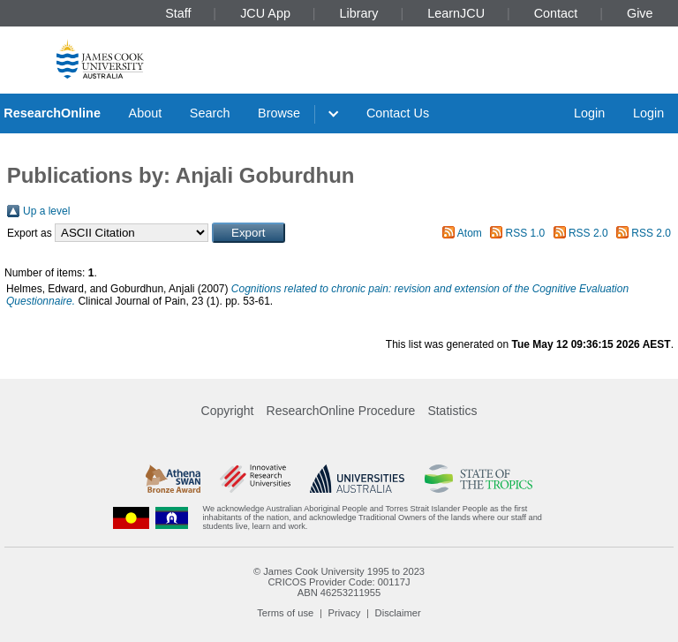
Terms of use (285, 613)
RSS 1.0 (526, 233)
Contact (556, 13)
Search (210, 113)
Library (359, 13)
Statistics (452, 411)
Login (589, 113)
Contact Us (397, 113)
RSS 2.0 (588, 233)
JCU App (265, 13)
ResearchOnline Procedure (341, 411)
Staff (178, 13)
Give (640, 13)
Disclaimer (398, 613)
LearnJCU (456, 13)
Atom (469, 233)
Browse (279, 113)
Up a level (46, 211)
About (145, 113)
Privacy (344, 613)
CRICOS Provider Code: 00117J (338, 582)
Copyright (227, 411)
